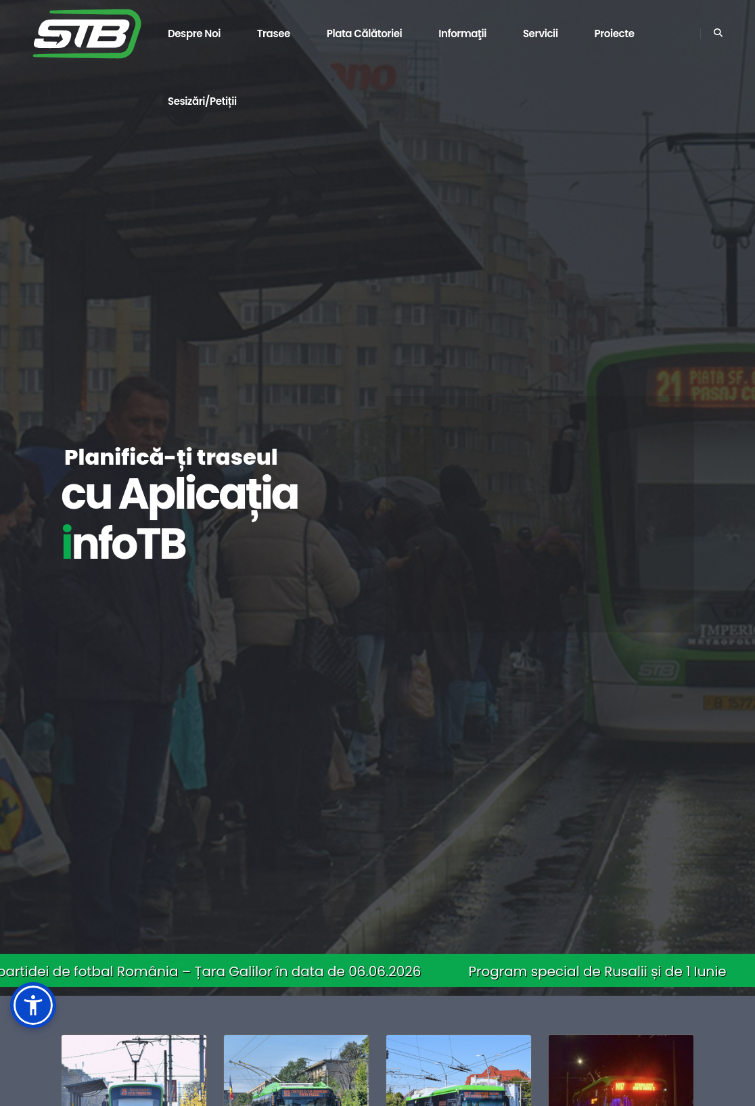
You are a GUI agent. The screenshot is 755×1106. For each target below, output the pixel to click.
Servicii (540, 33)
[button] (33, 1005)
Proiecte (614, 33)
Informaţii (462, 33)
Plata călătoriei (365, 33)
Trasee (273, 33)
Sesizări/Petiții (202, 101)
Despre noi (194, 33)
